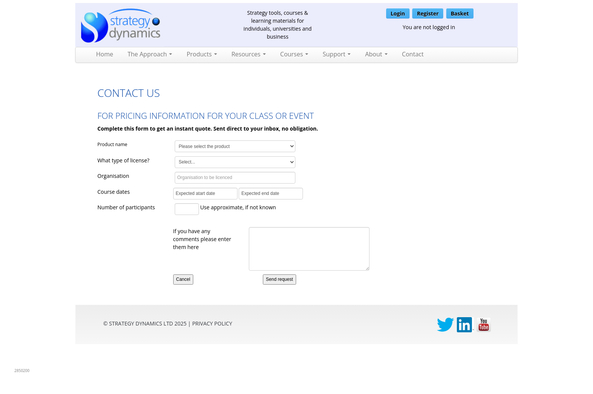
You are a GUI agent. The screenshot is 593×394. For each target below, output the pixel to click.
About (376, 54)
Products (201, 54)
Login (398, 13)
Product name (112, 144)
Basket (460, 13)
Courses (294, 54)
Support (337, 54)
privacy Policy (212, 323)
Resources (248, 54)
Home (104, 54)
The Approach (149, 54)
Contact (413, 54)
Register (427, 13)
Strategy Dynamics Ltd (141, 323)
